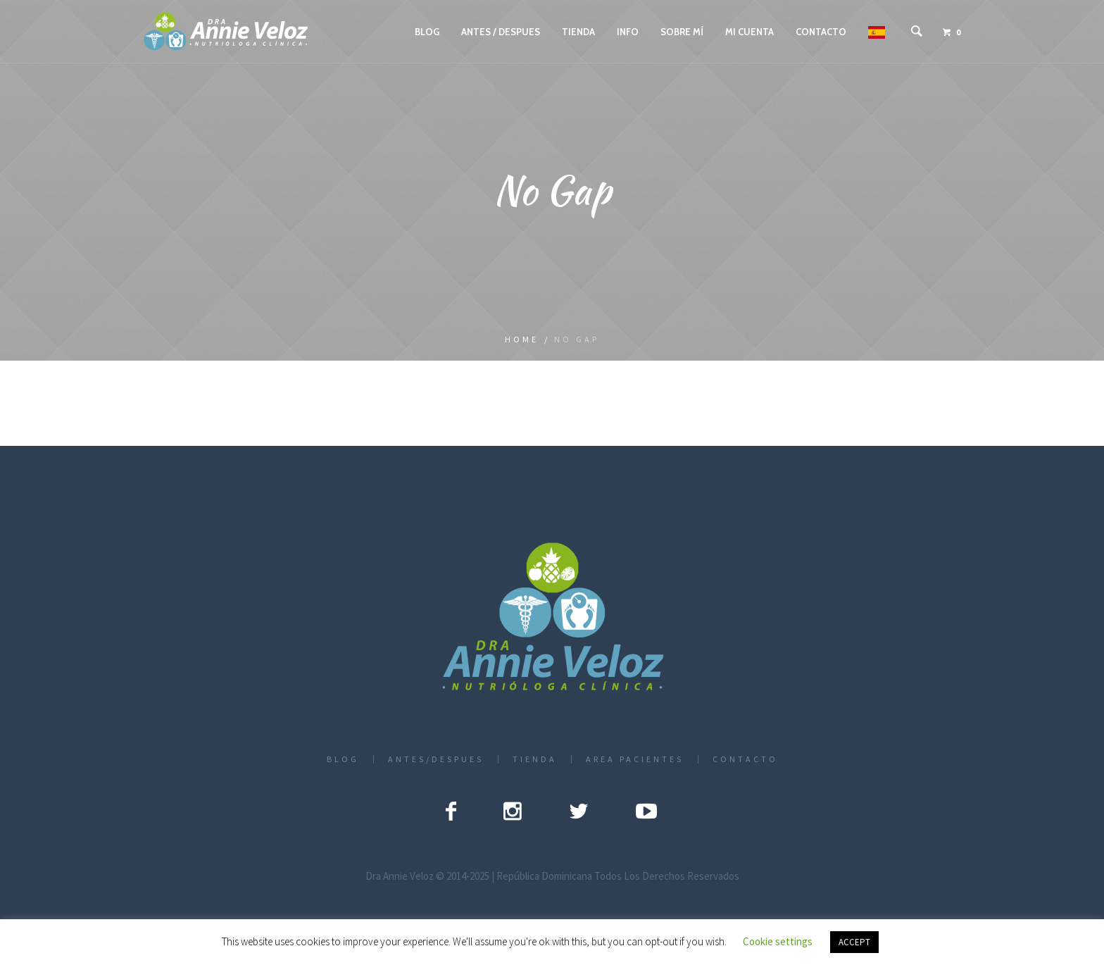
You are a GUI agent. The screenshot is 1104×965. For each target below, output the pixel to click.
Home (522, 339)
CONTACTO (745, 759)
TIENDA (535, 759)
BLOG (343, 759)
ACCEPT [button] (854, 942)
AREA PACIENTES (635, 759)
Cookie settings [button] (778, 941)
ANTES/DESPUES (436, 759)
